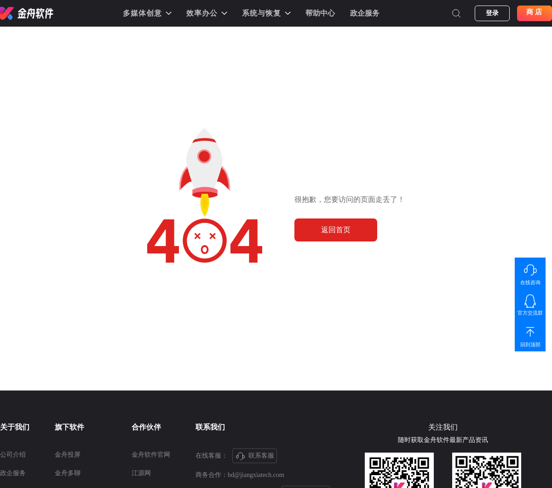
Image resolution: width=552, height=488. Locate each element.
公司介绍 (13, 454)
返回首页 (336, 230)
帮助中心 (320, 13)
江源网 (141, 473)
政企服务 (365, 13)
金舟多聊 (67, 473)
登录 (492, 13)
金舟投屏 (67, 454)
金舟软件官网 (151, 454)
